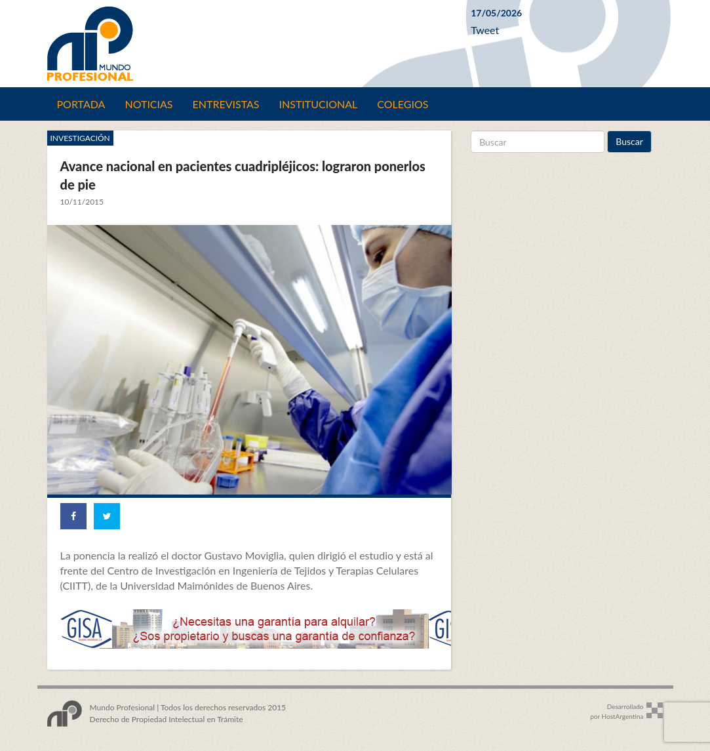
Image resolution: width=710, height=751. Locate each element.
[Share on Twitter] (107, 516)
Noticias (148, 104)
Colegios (402, 104)
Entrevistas (226, 104)
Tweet (485, 30)
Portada (81, 104)
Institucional (318, 104)
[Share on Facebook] (73, 516)
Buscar (629, 141)
